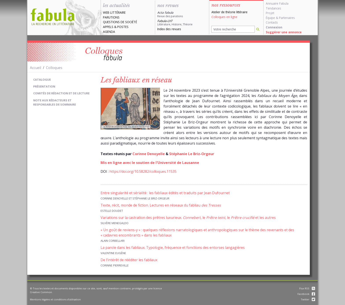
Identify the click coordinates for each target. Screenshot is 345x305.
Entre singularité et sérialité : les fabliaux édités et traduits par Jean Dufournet (165, 192)
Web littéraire (114, 12)
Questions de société (120, 22)
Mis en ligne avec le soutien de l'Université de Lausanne (150, 162)
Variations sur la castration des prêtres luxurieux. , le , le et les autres (188, 217)
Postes (122, 27)
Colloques (54, 67)
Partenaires (287, 18)
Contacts (272, 22)
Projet (270, 13)
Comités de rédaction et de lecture (61, 93)
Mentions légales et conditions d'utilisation (55, 299)
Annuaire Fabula (277, 3)
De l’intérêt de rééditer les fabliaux (129, 259)
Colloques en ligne (224, 17)
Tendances (273, 8)
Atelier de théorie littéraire (229, 12)
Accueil (35, 67)
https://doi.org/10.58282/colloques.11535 (142, 171)
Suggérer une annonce (284, 32)
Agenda (109, 32)
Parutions (111, 17)
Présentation (44, 86)
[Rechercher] (258, 29)
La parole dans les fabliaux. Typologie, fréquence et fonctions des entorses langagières (173, 247)
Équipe (270, 18)
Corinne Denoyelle (148, 153)
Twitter (308, 299)
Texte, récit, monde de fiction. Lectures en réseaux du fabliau (161, 205)
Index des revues (169, 29)
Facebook (306, 294)
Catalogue (42, 80)
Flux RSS (307, 288)
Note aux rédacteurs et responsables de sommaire (54, 102)
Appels (108, 27)
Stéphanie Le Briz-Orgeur (191, 153)
